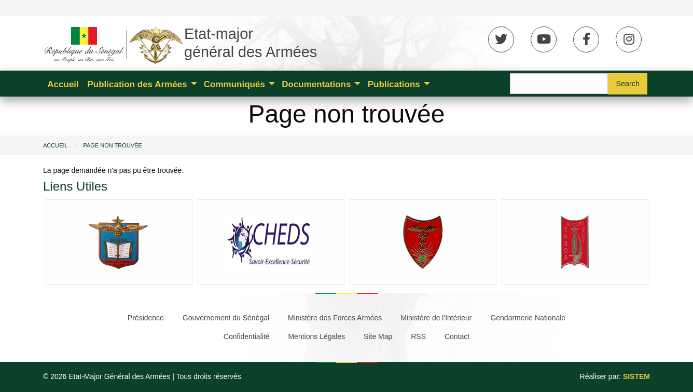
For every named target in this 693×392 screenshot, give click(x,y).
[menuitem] (63, 84)
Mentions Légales (316, 336)
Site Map (378, 336)
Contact (457, 336)
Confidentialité (247, 336)
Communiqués (234, 84)
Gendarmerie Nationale (527, 318)
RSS (418, 336)
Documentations (316, 84)
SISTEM (636, 376)
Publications (394, 84)
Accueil (62, 84)
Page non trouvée (112, 145)
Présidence (146, 318)
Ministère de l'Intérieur (436, 318)
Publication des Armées (137, 84)
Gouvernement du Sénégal (226, 318)
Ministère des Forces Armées (335, 318)
